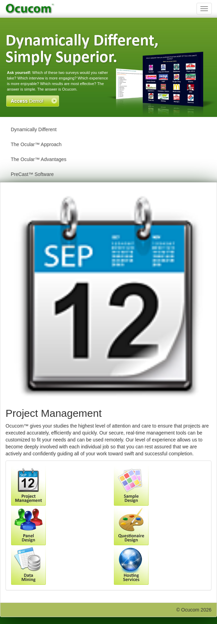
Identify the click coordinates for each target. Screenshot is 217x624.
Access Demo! (32, 101)
